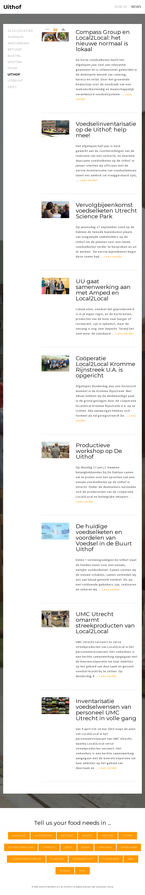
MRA (131, 858)
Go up (110, 887)
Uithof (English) (21, 847)
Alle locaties (20, 31)
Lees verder (89, 180)
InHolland (129, 847)
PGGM (12, 68)
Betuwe (15, 49)
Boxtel (14, 56)
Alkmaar (15, 37)
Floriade (57, 858)
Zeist (12, 87)
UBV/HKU (105, 847)
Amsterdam (18, 43)
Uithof (14, 74)
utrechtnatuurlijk (26, 858)
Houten (15, 62)
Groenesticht (83, 858)
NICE (82, 870)
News (136, 7)
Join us (120, 7)
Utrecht (15, 81)
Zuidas (65, 870)
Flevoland (111, 858)
